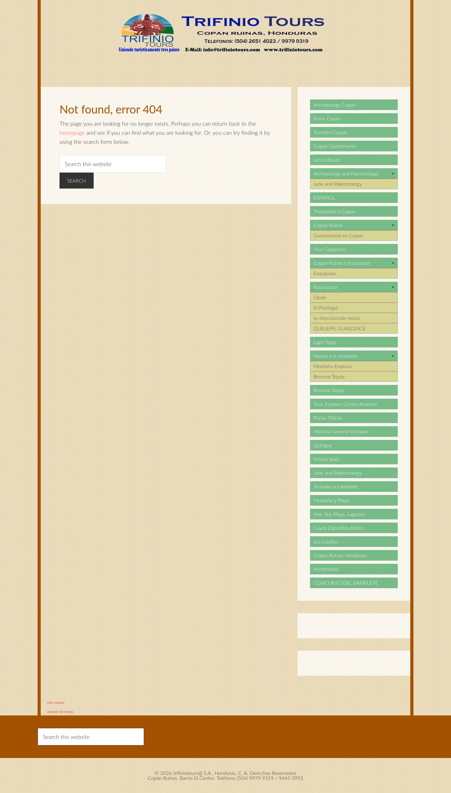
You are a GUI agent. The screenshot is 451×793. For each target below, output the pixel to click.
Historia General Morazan (341, 431)
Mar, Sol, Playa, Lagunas (339, 514)
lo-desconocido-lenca (337, 318)
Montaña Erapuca (332, 366)
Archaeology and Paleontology (346, 173)
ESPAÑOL (324, 197)
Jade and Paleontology (338, 184)
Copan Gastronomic (335, 146)
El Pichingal (326, 308)
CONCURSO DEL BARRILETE (346, 583)
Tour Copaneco (330, 249)
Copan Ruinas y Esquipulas (342, 263)
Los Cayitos (326, 541)
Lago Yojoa (325, 342)
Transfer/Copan (330, 132)
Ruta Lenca (325, 287)
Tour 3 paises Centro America (345, 404)
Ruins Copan (327, 118)
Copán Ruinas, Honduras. (341, 555)
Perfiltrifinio (326, 569)
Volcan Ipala (326, 459)
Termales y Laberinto (336, 486)
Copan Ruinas (328, 225)
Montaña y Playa (331, 500)
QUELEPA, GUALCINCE (339, 328)
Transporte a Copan (335, 211)
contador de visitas (60, 712)
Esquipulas (325, 273)
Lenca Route (327, 160)
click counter (56, 703)
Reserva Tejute (329, 376)
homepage (72, 132)
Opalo (320, 297)
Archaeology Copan (335, 105)
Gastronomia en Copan (338, 235)
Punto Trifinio (328, 418)
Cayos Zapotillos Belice (338, 528)
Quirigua (323, 445)
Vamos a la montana (335, 356)
